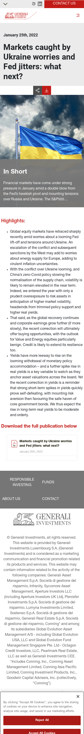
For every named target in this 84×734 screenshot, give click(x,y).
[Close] (78, 704)
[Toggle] (78, 15)
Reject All (42, 728)
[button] (34, 4)
